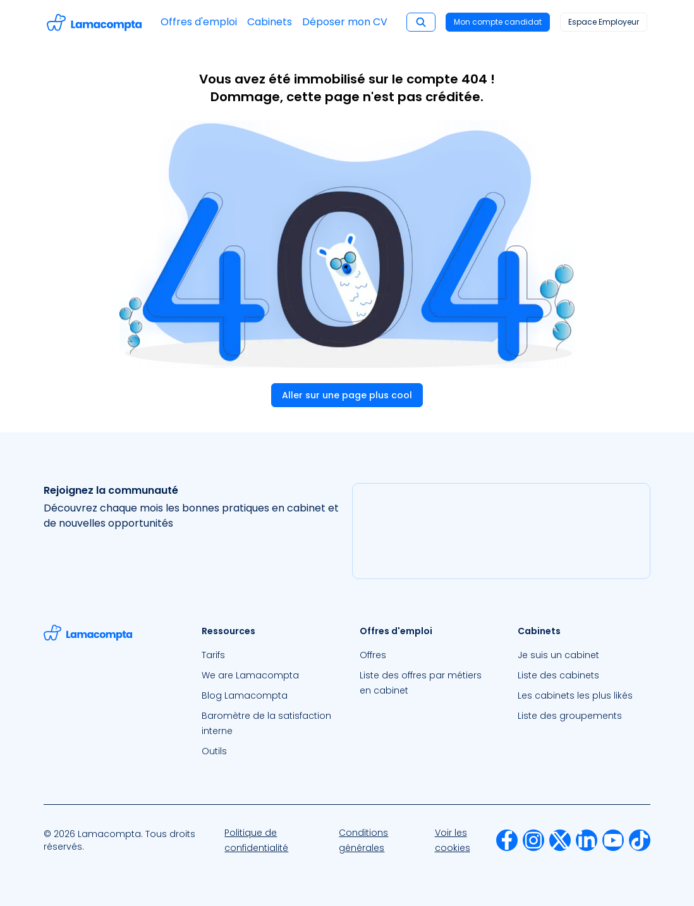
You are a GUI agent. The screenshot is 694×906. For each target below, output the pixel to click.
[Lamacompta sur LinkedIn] (586, 840)
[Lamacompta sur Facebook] (506, 840)
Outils (214, 751)
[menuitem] (268, 655)
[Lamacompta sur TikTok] (639, 840)
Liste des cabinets (558, 675)
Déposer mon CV (344, 22)
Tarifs (213, 655)
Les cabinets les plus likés (575, 695)
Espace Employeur (603, 21)
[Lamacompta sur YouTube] (613, 840)
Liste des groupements (570, 715)
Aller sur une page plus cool (347, 395)
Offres (373, 655)
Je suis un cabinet (558, 655)
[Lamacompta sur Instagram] (533, 840)
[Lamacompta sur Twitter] (560, 840)
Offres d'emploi (199, 22)
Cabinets (269, 22)
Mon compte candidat (498, 21)
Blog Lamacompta (245, 695)
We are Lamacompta (250, 675)
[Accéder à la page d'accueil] (94, 22)
